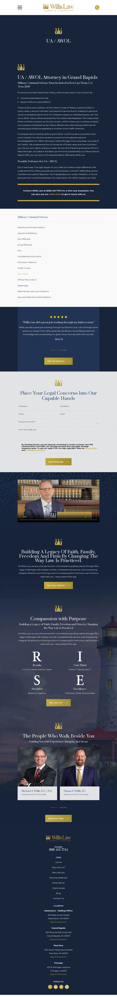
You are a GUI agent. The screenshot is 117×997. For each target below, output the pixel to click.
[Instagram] (67, 987)
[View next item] (62, 350)
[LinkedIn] (56, 987)
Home (58, 862)
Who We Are (58, 872)
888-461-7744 (58, 850)
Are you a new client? (27, 422)
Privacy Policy (91, 448)
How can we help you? (28, 430)
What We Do (58, 883)
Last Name (64, 406)
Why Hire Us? (58, 867)
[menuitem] (59, 227)
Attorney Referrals (58, 878)
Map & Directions (58, 922)
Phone (21, 414)
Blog (58, 893)
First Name (23, 406)
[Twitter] (50, 987)
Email (62, 414)
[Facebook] (61, 987)
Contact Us (58, 898)
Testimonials (58, 888)
